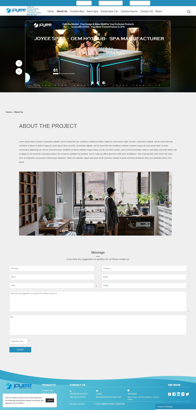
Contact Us (146, 11)
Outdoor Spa (77, 11)
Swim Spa (92, 11)
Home (51, 11)
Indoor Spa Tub (109, 11)
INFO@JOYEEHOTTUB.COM (108, 397)
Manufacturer (110, 3)
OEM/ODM (84, 3)
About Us (62, 11)
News (159, 11)
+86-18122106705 (78, 397)
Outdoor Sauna (129, 11)
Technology (140, 3)
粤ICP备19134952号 (77, 404)
